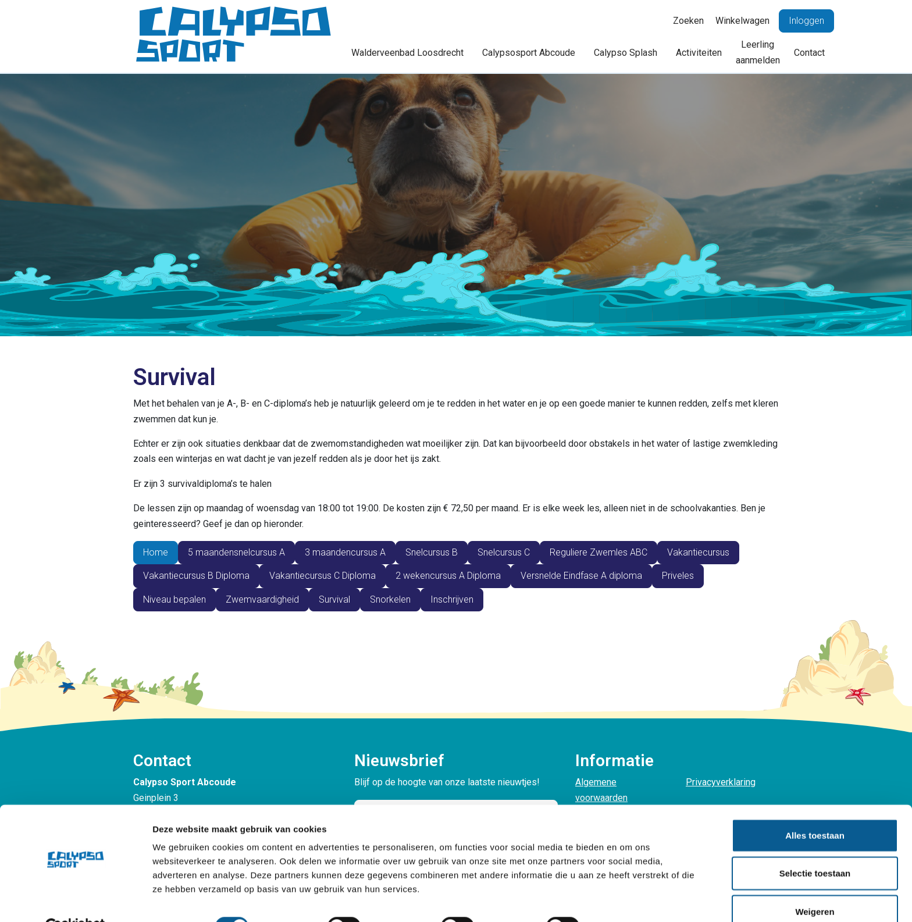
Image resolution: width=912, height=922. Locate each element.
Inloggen (806, 20)
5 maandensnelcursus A (236, 552)
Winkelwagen (742, 20)
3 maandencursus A (345, 552)
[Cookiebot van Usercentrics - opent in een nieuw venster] (75, 899)
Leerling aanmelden (758, 52)
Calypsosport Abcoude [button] (528, 52)
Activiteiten (699, 52)
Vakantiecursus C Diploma (322, 575)
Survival (334, 599)
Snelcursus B (431, 552)
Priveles (678, 575)
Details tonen (628, 899)
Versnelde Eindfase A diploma (581, 575)
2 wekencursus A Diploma (448, 575)
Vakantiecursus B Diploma (196, 575)
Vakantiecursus (698, 552)
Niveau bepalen (174, 599)
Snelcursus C (504, 552)
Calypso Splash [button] (625, 52)
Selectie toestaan (815, 846)
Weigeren (814, 884)
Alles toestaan (815, 808)
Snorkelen (390, 599)
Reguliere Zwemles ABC (598, 552)
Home (155, 552)
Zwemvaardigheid (262, 599)
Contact (809, 52)
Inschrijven (451, 599)
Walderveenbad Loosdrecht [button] (407, 52)
